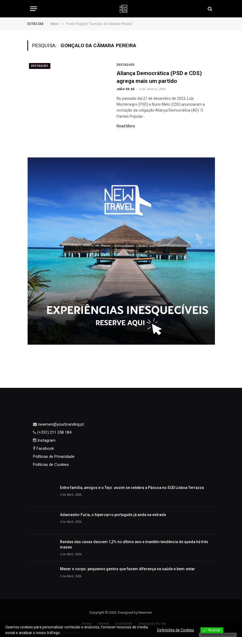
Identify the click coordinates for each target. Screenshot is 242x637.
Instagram (45, 440)
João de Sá (126, 89)
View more (70, 633)
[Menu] (33, 9)
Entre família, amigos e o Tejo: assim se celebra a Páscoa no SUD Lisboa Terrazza (132, 487)
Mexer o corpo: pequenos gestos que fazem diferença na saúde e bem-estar (127, 569)
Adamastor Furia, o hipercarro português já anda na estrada (113, 515)
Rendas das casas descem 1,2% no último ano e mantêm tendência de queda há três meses (134, 544)
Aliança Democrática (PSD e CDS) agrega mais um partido (159, 77)
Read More (126, 126)
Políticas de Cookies (51, 464)
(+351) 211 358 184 (53, 432)
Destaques (39, 65)
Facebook (44, 448)
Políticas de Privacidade (54, 456)
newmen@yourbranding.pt (60, 424)
